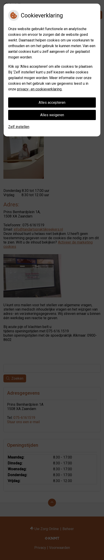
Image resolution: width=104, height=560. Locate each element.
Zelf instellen (18, 127)
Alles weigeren (52, 115)
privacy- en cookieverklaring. (39, 89)
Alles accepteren (52, 102)
